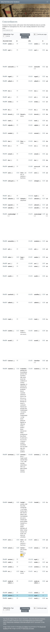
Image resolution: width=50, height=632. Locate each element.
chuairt (22, 525)
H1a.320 (5, 180)
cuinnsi (10, 266)
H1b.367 (30, 160)
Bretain (22, 401)
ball (25, 511)
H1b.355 (30, 81)
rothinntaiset (23, 410)
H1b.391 (30, 266)
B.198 (18, 141)
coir (26, 386)
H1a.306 (5, 90)
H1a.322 (5, 198)
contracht (11, 67)
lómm (21, 429)
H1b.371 (30, 180)
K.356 (43, 97)
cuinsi (35, 266)
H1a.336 (5, 340)
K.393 (43, 276)
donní (23, 387)
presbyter (24, 372)
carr (9, 263)
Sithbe (25, 521)
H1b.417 (30, 598)
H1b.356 (30, 90)
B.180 (18, 114)
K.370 (43, 180)
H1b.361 (30, 120)
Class (21, 141)
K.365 (43, 153)
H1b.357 (30, 97)
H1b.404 (30, 368)
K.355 (43, 90)
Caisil (9, 319)
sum (24, 448)
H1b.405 (30, 454)
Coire (21, 173)
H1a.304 (5, 76)
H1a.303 (5, 66)
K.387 (43, 263)
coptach (10, 205)
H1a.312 (5, 125)
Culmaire (22, 198)
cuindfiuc (36, 294)
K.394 (43, 294)
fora (21, 506)
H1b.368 (30, 166)
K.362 (43, 133)
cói (25, 173)
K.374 (43, 198)
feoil (21, 178)
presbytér (23, 389)
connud (36, 133)
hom (24, 178)
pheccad (24, 438)
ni (26, 384)
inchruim (22, 431)
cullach (10, 81)
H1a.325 (5, 214)
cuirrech (10, 166)
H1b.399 (30, 319)
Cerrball (22, 507)
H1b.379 (30, 214)
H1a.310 (5, 114)
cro (9, 571)
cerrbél (22, 504)
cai (8, 196)
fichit (21, 535)
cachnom (22, 176)
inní (21, 391)
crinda (9, 102)
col (8, 97)
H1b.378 (30, 207)
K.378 (43, 214)
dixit (26, 446)
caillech (10, 302)
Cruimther (23, 368)
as (20, 372)
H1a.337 (5, 360)
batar (21, 403)
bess (21, 436)
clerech (10, 114)
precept (22, 408)
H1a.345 (5, 566)
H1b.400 (30, 330)
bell (21, 513)
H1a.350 (5, 598)
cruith (9, 276)
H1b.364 (30, 141)
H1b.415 (30, 592)
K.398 (43, 319)
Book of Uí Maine (23, 627)
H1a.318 (5, 166)
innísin (22, 426)
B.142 (18, 368)
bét (22, 533)
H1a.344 (5, 562)
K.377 (43, 207)
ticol (21, 551)
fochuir (22, 511)
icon (25, 407)
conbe (36, 562)
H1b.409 (30, 547)
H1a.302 (5, 50)
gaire (21, 468)
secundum (23, 445)
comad (10, 154)
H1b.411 (30, 562)
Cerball (22, 502)
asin (21, 466)
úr (23, 174)
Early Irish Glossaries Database (10, 2)
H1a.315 (5, 145)
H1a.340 (5, 502)
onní (23, 518)
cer (22, 509)
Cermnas (22, 454)
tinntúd (22, 386)
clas (9, 141)
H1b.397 (30, 302)
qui (24, 446)
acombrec (23, 375)
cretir (35, 331)
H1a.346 (5, 571)
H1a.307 (5, 97)
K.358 (43, 109)
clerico (22, 116)
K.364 (43, 145)
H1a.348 (5, 592)
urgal (35, 196)
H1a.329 (5, 263)
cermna (10, 559)
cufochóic (22, 537)
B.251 (18, 198)
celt (9, 249)
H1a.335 (5, 330)
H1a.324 (5, 207)
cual (9, 50)
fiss (22, 461)
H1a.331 (5, 276)
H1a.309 (5, 109)
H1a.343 (5, 559)
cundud (10, 133)
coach (9, 598)
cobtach (36, 205)
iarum (21, 379)
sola (21, 334)
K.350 (43, 43)
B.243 (18, 502)
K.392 (43, 581)
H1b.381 (30, 249)
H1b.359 (30, 109)
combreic (22, 381)
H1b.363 (30, 133)
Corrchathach (23, 516)
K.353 (43, 76)
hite (26, 408)
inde (25, 519)
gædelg (22, 370)
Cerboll (10, 502)
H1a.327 (5, 249)
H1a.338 (5, 368)
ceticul (36, 548)
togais (22, 458)
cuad (9, 120)
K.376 (43, 571)
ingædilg (22, 384)
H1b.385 (30, 566)
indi (26, 370)
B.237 (18, 257)
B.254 (18, 172)
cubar (9, 257)
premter (22, 374)
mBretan (22, 424)
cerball (22, 519)
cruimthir (22, 393)
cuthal (9, 592)
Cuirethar (37, 360)
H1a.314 (5, 141)
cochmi (10, 567)
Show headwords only (7, 30)
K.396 (43, 302)
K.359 (43, 114)
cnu (9, 91)
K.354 (43, 81)
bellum (22, 514)
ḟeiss (26, 460)
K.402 (43, 360)
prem (24, 377)
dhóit (21, 530)
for (25, 523)
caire (9, 173)
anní (24, 412)
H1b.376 (30, 204)
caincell (10, 208)
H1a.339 (5, 454)
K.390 (43, 266)
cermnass (10, 454)
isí (21, 412)
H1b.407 (30, 172)
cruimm (22, 382)
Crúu (21, 571)
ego (21, 448)
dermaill (22, 528)
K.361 (43, 125)
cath (25, 514)
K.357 (43, 101)
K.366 (43, 160)
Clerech (22, 114)
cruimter (10, 368)
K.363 (43, 141)
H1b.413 (30, 571)
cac (9, 146)
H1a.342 (5, 547)
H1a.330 (5, 266)
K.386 (43, 257)
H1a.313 (5, 133)
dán (25, 461)
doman (23, 441)
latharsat (22, 420)
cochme (36, 567)
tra (25, 401)
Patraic (22, 407)
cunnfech (10, 294)
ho (21, 438)
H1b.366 (30, 153)
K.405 (43, 502)
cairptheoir (23, 200)
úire (21, 174)
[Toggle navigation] (47, 2)
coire (35, 173)
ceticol (10, 548)
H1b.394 (30, 276)
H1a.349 (5, 595)
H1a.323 (5, 204)
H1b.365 (30, 145)
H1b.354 (30, 76)
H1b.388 (30, 263)
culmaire (10, 198)
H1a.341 (5, 539)
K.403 (43, 368)
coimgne (36, 181)
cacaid (9, 340)
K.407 (43, 562)
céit (21, 549)
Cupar (22, 257)
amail (21, 427)
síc (25, 431)
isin (24, 379)
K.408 (43, 547)
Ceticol (22, 548)
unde (21, 465)
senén (21, 259)
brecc (21, 456)
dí (26, 528)
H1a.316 (5, 153)
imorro (22, 396)
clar (9, 160)
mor (26, 532)
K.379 (43, 241)
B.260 (18, 547)
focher (25, 509)
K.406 (43, 172)
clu (8, 110)
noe (25, 533)
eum (21, 446)
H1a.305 (5, 81)
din (26, 374)
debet (22, 432)
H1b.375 (30, 198)
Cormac (22, 532)
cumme (10, 595)
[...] (12, 44)
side (21, 377)
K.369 (43, 598)
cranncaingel (37, 214)
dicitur (25, 465)
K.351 (43, 50)
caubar (36, 257)
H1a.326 (5, 241)
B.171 (18, 330)
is (25, 412)
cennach (22, 470)
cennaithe (11, 241)
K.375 (43, 204)
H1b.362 (30, 125)
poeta (22, 521)
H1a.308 (5, 101)
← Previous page (25, 34)
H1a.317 (5, 160)
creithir (10, 331)
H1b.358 (30, 101)
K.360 (43, 120)
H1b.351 (30, 43)
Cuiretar (10, 360)
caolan (10, 44)
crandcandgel (12, 214)
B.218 (18, 454)
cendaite (36, 241)
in (20, 533)
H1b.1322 (30, 195)
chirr (24, 506)
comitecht (23, 405)
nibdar (22, 526)
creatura (22, 332)
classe (21, 143)
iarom (21, 419)
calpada (10, 125)
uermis (22, 450)
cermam (22, 460)
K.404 (43, 454)
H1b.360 (30, 114)
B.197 (18, 571)
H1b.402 (30, 340)
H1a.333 (5, 302)
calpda (36, 125)
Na (25, 400)
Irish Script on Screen (28, 628)
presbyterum (23, 434)
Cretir (22, 331)
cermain (22, 463)
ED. (21, 554)
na (25, 422)
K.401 (43, 340)
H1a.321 (5, 195)
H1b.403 (30, 360)
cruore (22, 573)
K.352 (43, 66)
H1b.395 (30, 294)
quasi (25, 458)
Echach (25, 468)
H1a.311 (5, 120)
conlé (9, 562)
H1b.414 (30, 581)
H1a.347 (5, 581)
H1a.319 (5, 172)
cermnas (22, 472)
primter (22, 413)
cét (24, 535)
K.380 (43, 249)
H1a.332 (5, 294)
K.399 (43, 330)
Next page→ (25, 37)
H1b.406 (30, 502)
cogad (9, 76)
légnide (22, 422)
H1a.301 (5, 43)
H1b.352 (30, 50)
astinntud (22, 394)
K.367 (43, 166)
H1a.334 (5, 319)
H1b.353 (30, 66)
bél (26, 504)
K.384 (43, 566)
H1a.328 (5, 257)
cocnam (25, 549)
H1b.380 (30, 241)
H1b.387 (30, 257)
